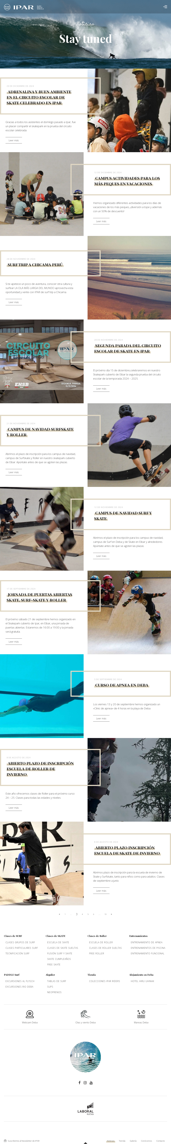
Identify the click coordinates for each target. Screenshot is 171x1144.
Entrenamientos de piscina (148, 947)
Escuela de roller (101, 942)
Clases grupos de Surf (20, 942)
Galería (133, 1140)
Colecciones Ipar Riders (104, 981)
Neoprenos (54, 992)
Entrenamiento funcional (147, 953)
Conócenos (146, 1140)
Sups (50, 986)
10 (105, 914)
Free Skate (54, 964)
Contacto (160, 1140)
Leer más (14, 140)
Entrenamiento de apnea (146, 942)
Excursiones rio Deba (19, 986)
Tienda (122, 1140)
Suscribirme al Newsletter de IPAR (22, 1140)
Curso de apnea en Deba (121, 685)
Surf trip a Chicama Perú (35, 264)
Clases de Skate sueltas (62, 947)
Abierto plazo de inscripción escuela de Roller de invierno (40, 769)
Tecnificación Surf (18, 953)
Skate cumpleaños (59, 958)
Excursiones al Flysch (20, 981)
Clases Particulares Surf (22, 947)
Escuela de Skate (58, 942)
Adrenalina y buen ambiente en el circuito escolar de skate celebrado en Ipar (39, 97)
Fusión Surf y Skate (59, 953)
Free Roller (96, 953)
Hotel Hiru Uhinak (142, 981)
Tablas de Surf (56, 981)
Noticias (110, 1140)
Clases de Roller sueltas (105, 947)
